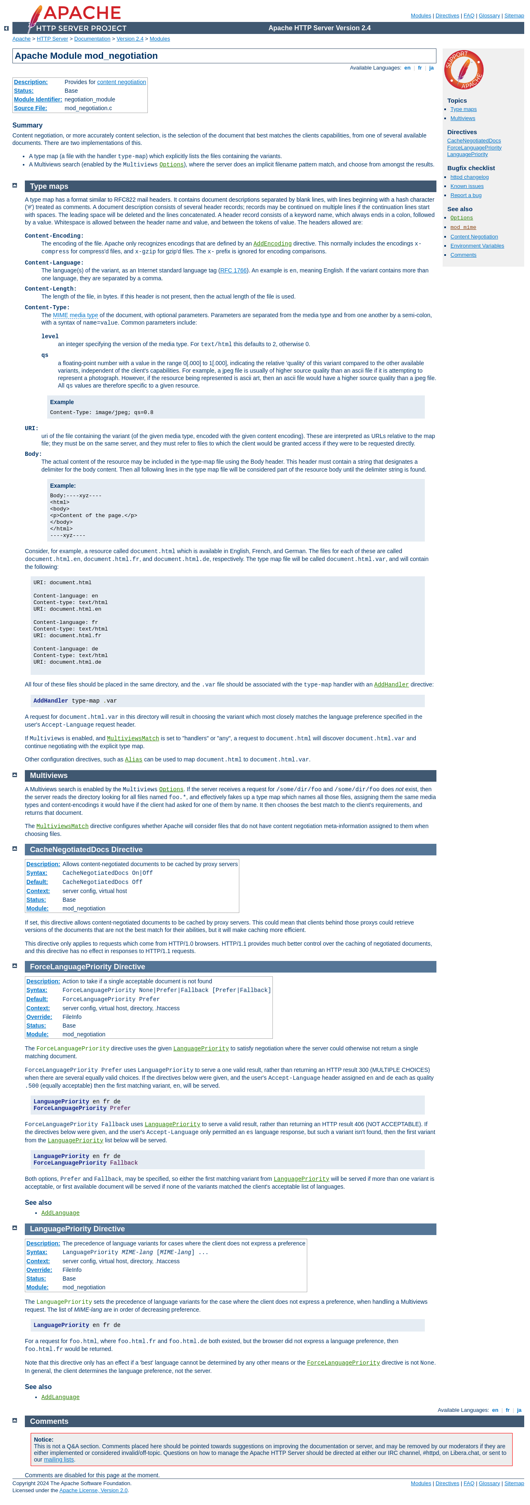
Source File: (30, 108)
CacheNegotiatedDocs (474, 140)
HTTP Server (52, 39)
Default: (37, 882)
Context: (38, 891)
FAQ (469, 15)
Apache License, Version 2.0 (93, 1490)
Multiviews (462, 118)
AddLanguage (60, 1213)
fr (420, 68)
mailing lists (59, 1459)
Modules (421, 15)
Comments (463, 255)
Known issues (467, 186)
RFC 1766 (233, 270)
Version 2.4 (130, 39)
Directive (127, 849)
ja (431, 68)
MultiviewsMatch (133, 738)
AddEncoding (272, 244)
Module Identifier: (38, 99)
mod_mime (463, 227)
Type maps (463, 109)
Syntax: (37, 872)
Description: (31, 82)
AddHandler (391, 684)
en (407, 68)
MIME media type (75, 315)
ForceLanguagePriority (474, 147)
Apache (21, 39)
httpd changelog (469, 177)
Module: (37, 908)
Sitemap (514, 15)
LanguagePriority (467, 154)
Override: (39, 1017)
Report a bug (466, 195)
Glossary (489, 15)
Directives (447, 15)
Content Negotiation (474, 237)
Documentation (92, 39)
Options (171, 164)
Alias (133, 759)
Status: (24, 90)
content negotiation (121, 82)
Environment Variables (477, 246)
